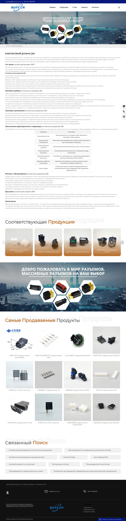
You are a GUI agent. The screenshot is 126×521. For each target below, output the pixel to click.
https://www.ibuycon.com (15, 484)
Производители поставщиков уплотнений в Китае (89, 450)
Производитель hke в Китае (98, 464)
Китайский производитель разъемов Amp (26, 457)
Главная (8, 46)
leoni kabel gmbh (101, 457)
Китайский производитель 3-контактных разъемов (30, 450)
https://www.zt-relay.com (29, 484)
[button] (123, 243)
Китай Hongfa (69, 457)
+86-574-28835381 (29, 1)
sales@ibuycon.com (14, 1)
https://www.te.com (41, 484)
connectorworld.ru (42, 196)
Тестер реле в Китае (60, 464)
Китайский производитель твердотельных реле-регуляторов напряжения (85, 471)
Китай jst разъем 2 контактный (22, 464)
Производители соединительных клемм (26, 471)
